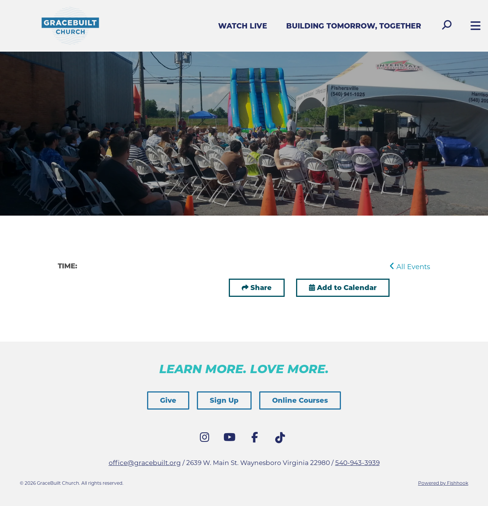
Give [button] (168, 400)
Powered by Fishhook (443, 483)
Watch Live (242, 26)
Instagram (206, 439)
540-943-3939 (357, 463)
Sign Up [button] (224, 400)
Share (261, 288)
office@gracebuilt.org (145, 463)
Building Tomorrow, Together (353, 26)
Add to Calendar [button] (343, 288)
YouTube (231, 439)
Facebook (256, 439)
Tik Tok (281, 440)
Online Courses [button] (300, 400)
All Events (410, 267)
